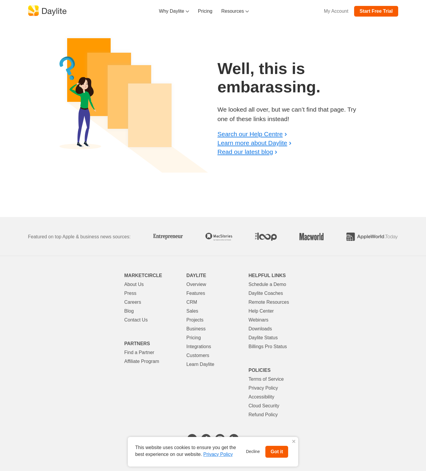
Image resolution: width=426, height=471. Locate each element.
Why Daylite (174, 11)
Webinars (258, 319)
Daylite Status (263, 337)
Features (195, 293)
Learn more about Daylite (252, 142)
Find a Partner (139, 352)
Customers (197, 355)
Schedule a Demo (267, 284)
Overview (196, 284)
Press (130, 293)
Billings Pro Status (267, 346)
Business (196, 328)
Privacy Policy (263, 387)
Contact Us (136, 319)
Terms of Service (266, 379)
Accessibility (261, 396)
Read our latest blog (245, 151)
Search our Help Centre (250, 134)
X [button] (293, 442)
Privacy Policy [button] (218, 454)
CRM (191, 302)
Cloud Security (263, 405)
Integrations (198, 346)
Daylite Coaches (265, 293)
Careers (132, 302)
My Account (336, 11)
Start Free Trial (376, 11)
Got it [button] (277, 451)
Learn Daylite (200, 364)
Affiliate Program (141, 361)
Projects (195, 319)
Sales (192, 311)
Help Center (261, 311)
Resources (235, 11)
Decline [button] (253, 451)
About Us (134, 284)
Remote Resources (268, 302)
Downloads (260, 328)
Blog (129, 311)
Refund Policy (263, 414)
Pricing (205, 11)
